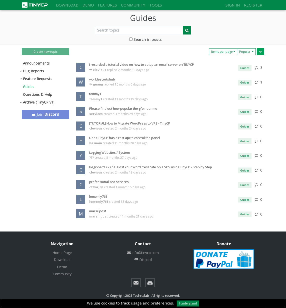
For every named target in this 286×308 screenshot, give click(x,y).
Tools (155, 5)
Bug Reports (33, 70)
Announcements (36, 63)
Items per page (222, 52)
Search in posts (145, 39)
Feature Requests (37, 78)
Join (46, 114)
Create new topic (46, 52)
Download (67, 5)
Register (253, 5)
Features (107, 5)
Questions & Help (37, 94)
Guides (28, 86)
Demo (88, 5)
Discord (143, 259)
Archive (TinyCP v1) (38, 102)
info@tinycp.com (143, 252)
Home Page (62, 252)
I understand (188, 303)
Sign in (233, 5)
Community (133, 5)
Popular (245, 52)
